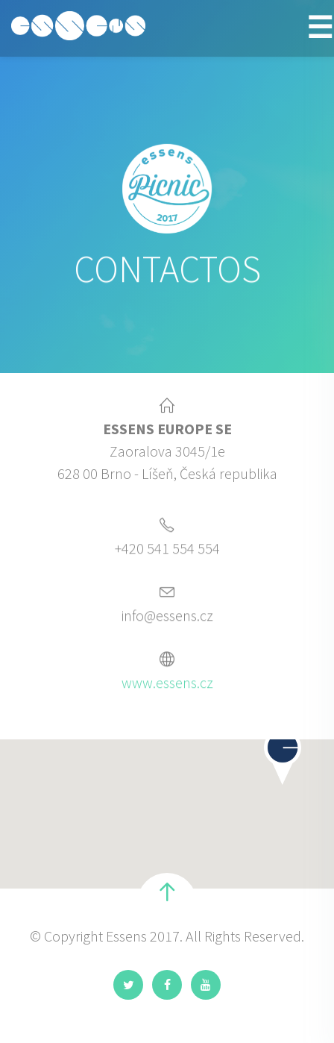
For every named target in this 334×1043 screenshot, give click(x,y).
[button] (282, 759)
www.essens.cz (167, 684)
